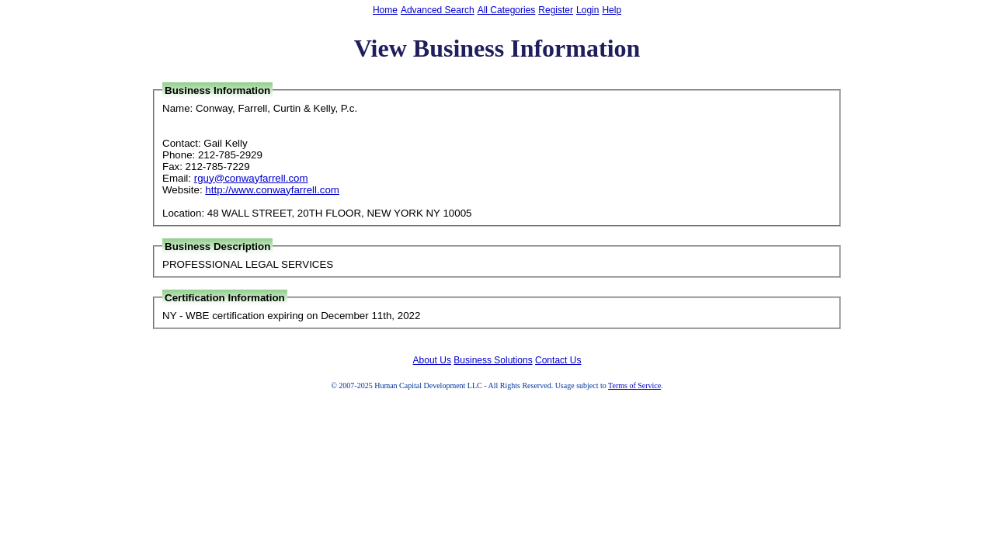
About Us (432, 360)
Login (587, 10)
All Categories (507, 10)
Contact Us (558, 360)
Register (555, 10)
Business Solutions (493, 360)
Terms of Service (634, 385)
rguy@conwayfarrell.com (251, 178)
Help (611, 10)
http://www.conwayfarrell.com (272, 190)
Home (385, 10)
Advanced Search (437, 10)
